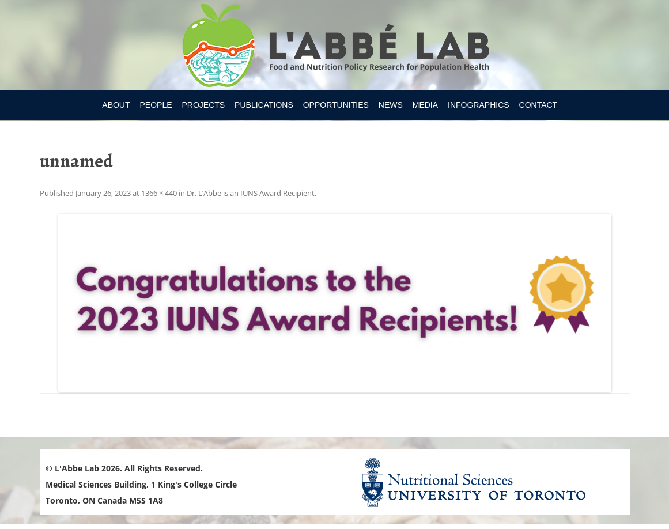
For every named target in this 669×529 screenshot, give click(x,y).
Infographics (478, 104)
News (391, 104)
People (155, 104)
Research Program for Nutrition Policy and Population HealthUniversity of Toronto (334, 47)
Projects (203, 104)
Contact (538, 104)
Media (425, 104)
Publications (264, 104)
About (116, 104)
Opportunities (336, 104)
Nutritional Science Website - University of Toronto (488, 482)
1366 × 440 (159, 193)
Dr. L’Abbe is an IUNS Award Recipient (251, 193)
